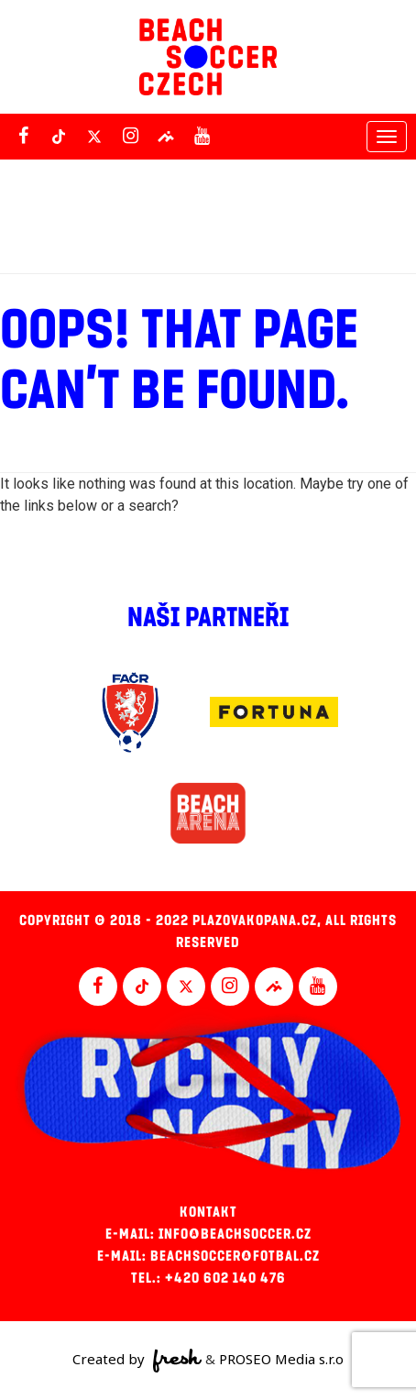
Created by (137, 1360)
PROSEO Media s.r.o (281, 1359)
